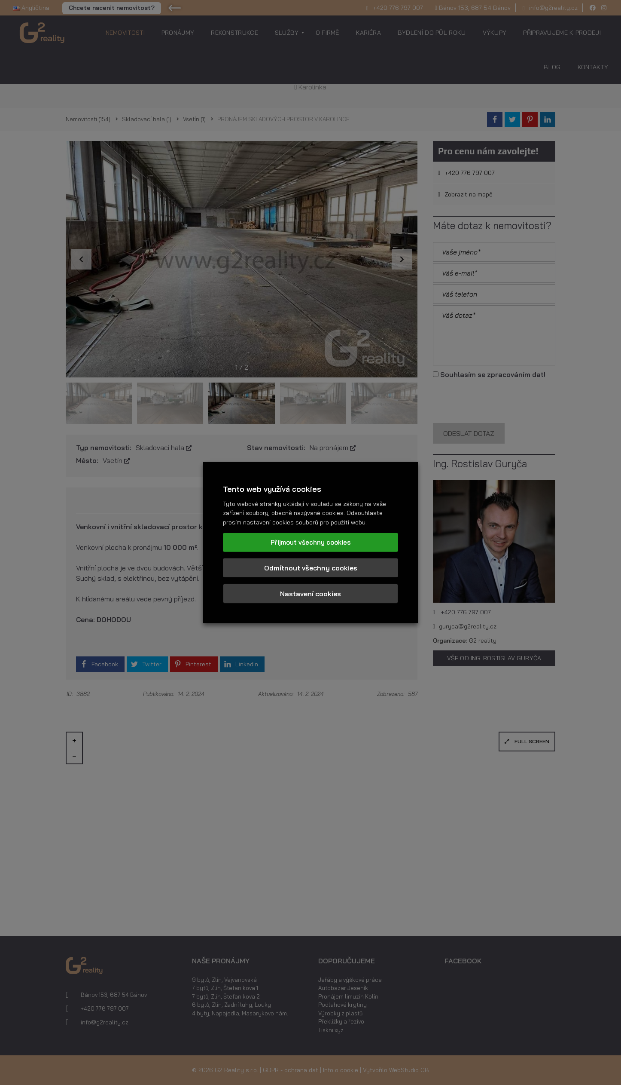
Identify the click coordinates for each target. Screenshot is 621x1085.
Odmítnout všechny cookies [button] (310, 567)
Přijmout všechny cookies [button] (311, 542)
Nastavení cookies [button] (310, 593)
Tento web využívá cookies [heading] (272, 489)
